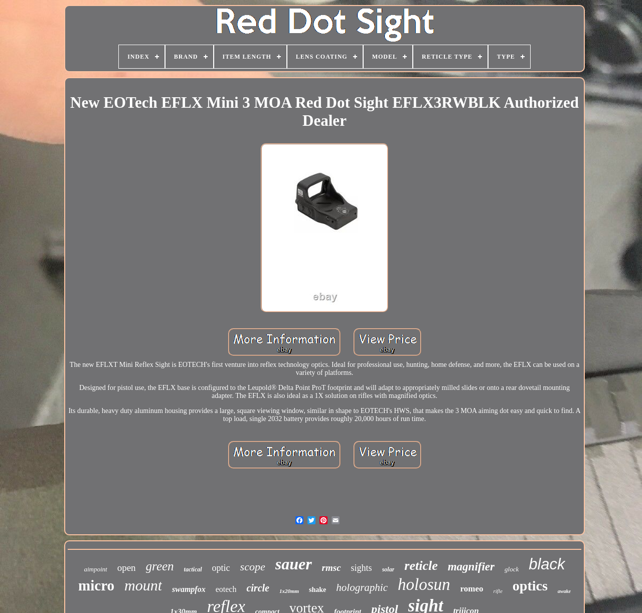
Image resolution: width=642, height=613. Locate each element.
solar (388, 569)
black (547, 564)
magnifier (471, 566)
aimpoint (95, 569)
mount (143, 585)
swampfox (189, 589)
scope (252, 566)
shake (317, 589)
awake (564, 591)
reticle (420, 565)
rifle (497, 591)
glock (512, 569)
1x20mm (289, 591)
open (126, 567)
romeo (472, 588)
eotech (226, 589)
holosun (424, 584)
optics (530, 585)
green (160, 566)
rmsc (331, 567)
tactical (193, 569)
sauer (293, 564)
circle (257, 587)
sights (361, 568)
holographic (362, 587)
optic (221, 568)
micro (96, 585)
